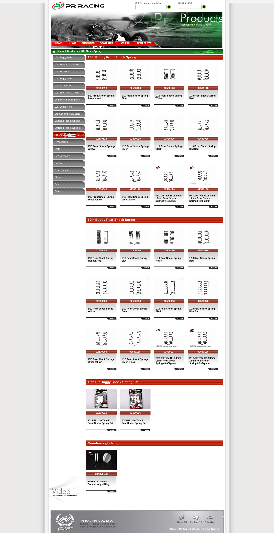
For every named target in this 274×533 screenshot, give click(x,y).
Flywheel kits (61, 142)
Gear (57, 184)
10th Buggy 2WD (63, 57)
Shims (58, 177)
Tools (57, 149)
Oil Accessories (62, 156)
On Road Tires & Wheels (67, 121)
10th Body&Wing (63, 106)
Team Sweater (62, 170)
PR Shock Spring (63, 135)
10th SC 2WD (61, 71)
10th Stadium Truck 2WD (67, 64)
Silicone (59, 163)
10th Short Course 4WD (67, 92)
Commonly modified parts (67, 99)
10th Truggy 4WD (63, 85)
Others (58, 191)
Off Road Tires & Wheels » (68, 128)
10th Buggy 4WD (63, 78)
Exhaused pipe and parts (67, 114)
